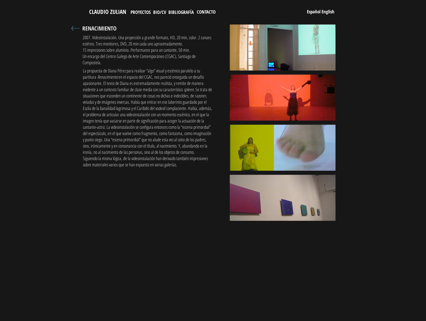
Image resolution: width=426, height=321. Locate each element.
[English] (328, 11)
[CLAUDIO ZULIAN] (107, 12)
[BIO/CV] (159, 12)
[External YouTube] (148, 248)
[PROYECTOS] (141, 12)
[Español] (314, 11)
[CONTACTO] (206, 12)
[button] (283, 48)
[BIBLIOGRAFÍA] (181, 12)
